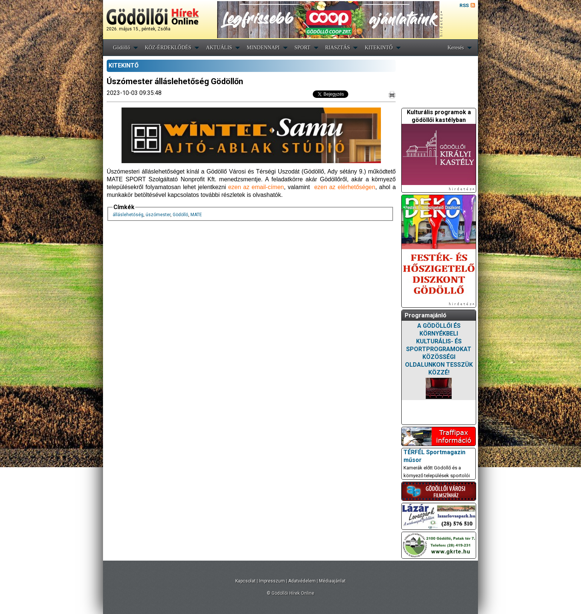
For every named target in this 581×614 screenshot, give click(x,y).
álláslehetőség (128, 214)
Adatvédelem (302, 581)
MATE (196, 214)
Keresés (456, 47)
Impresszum (272, 581)
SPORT (303, 47)
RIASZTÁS (337, 47)
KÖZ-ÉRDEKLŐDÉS (168, 47)
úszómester (158, 214)
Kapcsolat (245, 581)
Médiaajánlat (332, 581)
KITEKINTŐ (378, 47)
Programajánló (425, 315)
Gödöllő (121, 47)
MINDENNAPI (263, 47)
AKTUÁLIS (219, 47)
